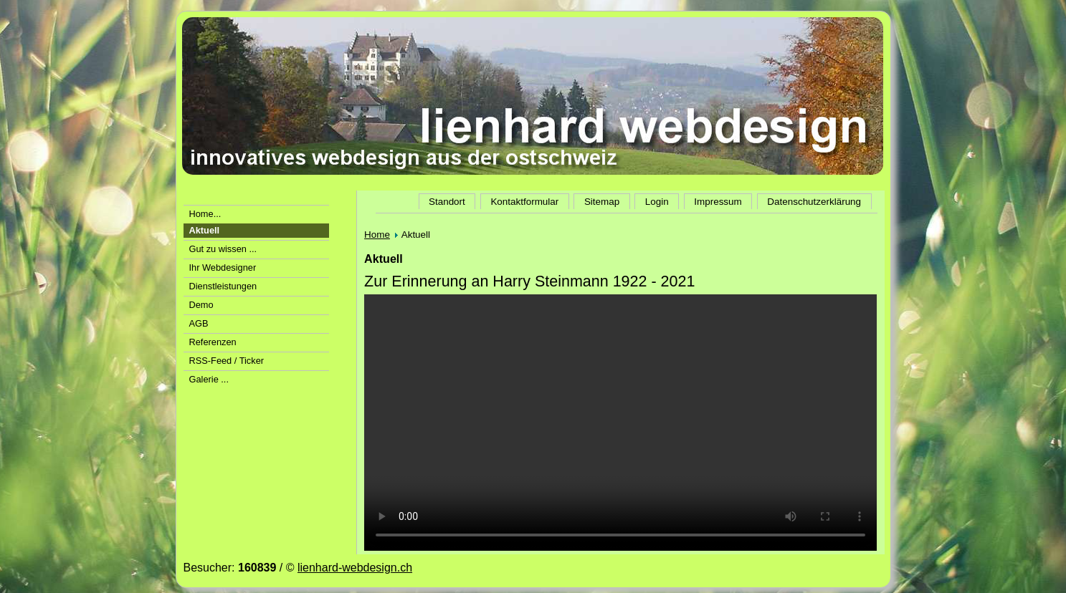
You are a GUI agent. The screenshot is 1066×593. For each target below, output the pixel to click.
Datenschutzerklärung (814, 201)
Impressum (717, 201)
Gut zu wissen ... (223, 249)
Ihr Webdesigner (223, 267)
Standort (447, 201)
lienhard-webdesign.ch (355, 567)
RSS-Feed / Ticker (227, 360)
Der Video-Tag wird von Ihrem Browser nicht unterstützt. (620, 422)
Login (657, 201)
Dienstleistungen (223, 286)
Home (377, 234)
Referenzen (213, 342)
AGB (199, 323)
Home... (205, 213)
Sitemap (601, 201)
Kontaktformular (524, 201)
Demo (201, 304)
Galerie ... (209, 379)
